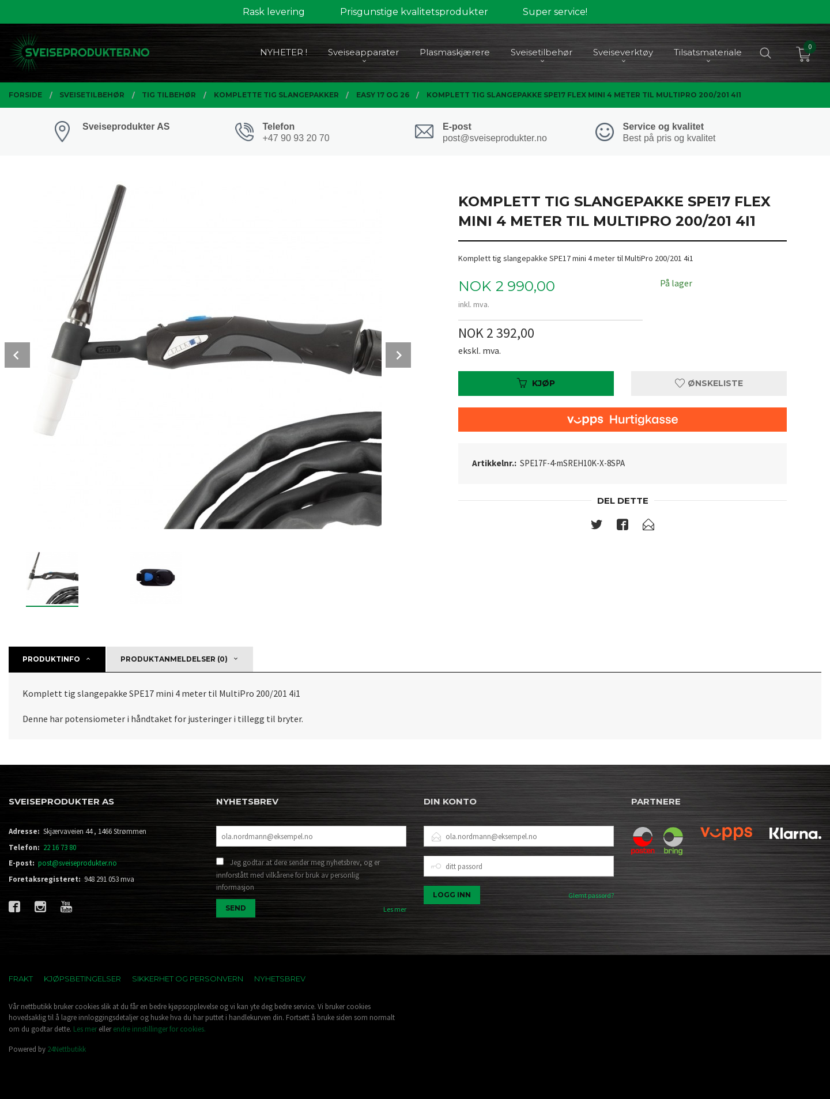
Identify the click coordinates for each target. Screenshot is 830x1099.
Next (398, 355)
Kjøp (536, 383)
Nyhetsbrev (279, 978)
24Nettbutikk (66, 1049)
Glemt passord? (591, 895)
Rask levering (274, 11)
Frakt (21, 978)
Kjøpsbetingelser (82, 978)
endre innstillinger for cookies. (159, 1029)
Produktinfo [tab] (51, 659)
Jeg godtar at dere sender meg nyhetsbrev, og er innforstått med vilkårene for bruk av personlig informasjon (298, 875)
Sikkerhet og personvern (187, 978)
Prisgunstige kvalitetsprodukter (414, 11)
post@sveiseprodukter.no (77, 863)
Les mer (394, 909)
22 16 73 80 (59, 847)
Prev (17, 355)
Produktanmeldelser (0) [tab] (174, 659)
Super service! (555, 11)
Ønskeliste (709, 383)
